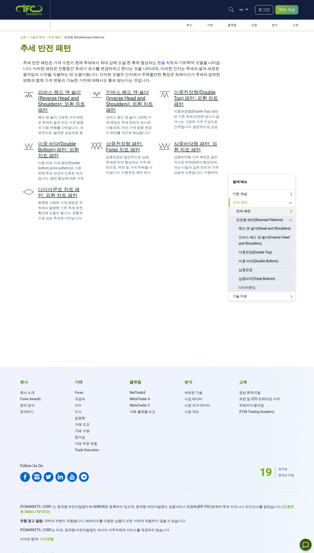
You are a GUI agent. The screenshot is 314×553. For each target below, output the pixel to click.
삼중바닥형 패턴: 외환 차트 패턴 (195, 147)
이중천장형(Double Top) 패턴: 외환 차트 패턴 (196, 98)
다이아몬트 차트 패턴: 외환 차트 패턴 (59, 192)
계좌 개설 (286, 9)
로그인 (264, 9)
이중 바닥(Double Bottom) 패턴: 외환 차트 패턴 (58, 149)
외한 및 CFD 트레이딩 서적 (259, 399)
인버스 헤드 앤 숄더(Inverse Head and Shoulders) (264, 240)
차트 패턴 (240, 202)
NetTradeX (137, 393)
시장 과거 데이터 (197, 405)
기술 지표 (240, 296)
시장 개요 (191, 412)
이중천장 (128, 172)
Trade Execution (87, 450)
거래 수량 (82, 431)
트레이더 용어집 (251, 405)
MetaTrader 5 (140, 405)
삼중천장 (245, 270)
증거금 (80, 437)
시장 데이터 (193, 399)
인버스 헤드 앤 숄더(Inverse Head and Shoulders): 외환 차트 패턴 (129, 101)
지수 (78, 405)
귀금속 (80, 399)
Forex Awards (30, 399)
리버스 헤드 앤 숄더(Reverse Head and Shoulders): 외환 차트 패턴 (61, 101)
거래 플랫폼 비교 (142, 412)
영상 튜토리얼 (250, 393)
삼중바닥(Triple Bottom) (257, 279)
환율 (161, 62)
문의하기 (27, 412)
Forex (79, 393)
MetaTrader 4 (140, 399)
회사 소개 (27, 393)
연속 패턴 (243, 211)
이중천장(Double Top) (255, 252)
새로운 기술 (193, 393)
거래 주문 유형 (86, 444)
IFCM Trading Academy (256, 412)
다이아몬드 (247, 288)
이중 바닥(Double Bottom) (258, 261)
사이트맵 (47, 539)
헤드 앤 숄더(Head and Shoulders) (265, 228)
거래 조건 (82, 424)
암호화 (80, 418)
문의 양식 (27, 405)
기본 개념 (240, 194)
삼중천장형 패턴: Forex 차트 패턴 (124, 147)
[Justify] (231, 9)
